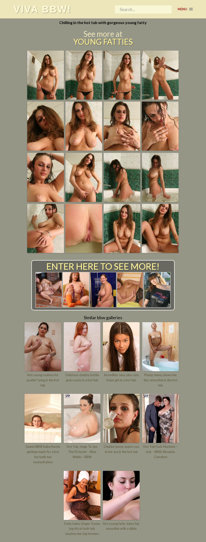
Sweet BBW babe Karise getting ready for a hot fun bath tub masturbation (43, 454)
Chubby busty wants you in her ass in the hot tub (121, 449)
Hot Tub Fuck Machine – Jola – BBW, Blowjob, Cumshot (160, 452)
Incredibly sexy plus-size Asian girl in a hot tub (121, 377)
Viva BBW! (42, 9)
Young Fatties (103, 42)
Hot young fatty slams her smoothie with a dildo (121, 526)
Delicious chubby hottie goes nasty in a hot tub (82, 377)
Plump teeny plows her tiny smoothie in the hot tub (160, 380)
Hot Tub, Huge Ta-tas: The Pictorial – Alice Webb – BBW (82, 452)
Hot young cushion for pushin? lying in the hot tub (43, 380)
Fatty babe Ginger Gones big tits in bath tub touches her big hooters (82, 529)
